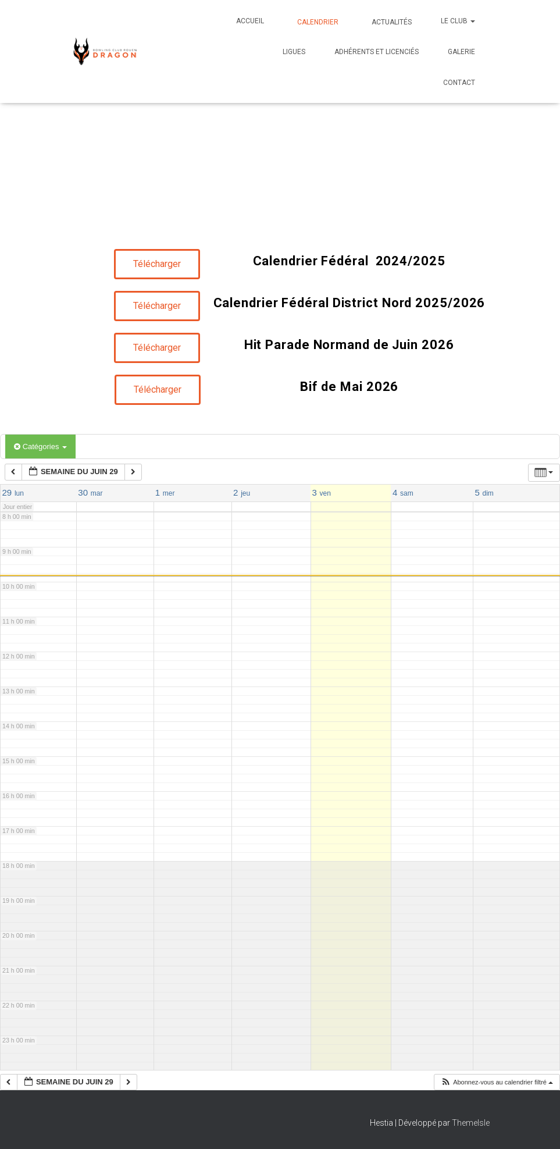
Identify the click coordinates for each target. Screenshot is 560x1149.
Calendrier (316, 22)
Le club (458, 21)
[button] (472, 21)
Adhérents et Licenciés (376, 52)
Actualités (391, 22)
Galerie (461, 52)
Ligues (294, 52)
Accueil (250, 21)
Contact (458, 83)
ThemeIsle (471, 1122)
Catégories (40, 446)
